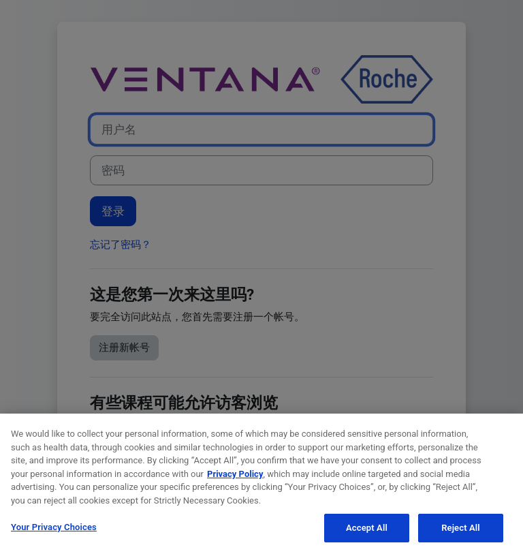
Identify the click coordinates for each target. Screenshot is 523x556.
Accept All (366, 529)
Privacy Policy (235, 475)
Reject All (460, 529)
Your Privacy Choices (54, 528)
